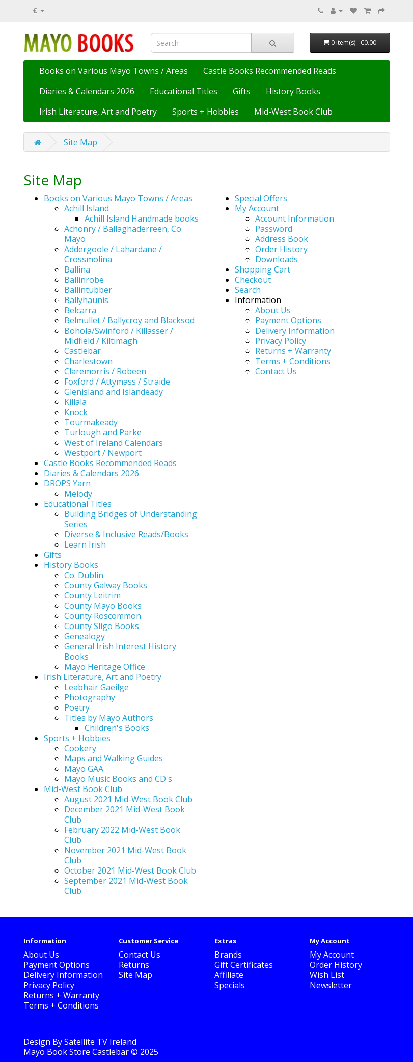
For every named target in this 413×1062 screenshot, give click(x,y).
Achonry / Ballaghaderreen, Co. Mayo (123, 233)
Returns (134, 964)
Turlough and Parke (103, 432)
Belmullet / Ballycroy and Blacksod (129, 320)
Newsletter (331, 985)
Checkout (253, 279)
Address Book (281, 238)
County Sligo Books (101, 626)
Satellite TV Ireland (100, 1041)
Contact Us (276, 371)
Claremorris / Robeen (105, 371)
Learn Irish (85, 544)
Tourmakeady (91, 422)
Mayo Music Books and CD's (118, 778)
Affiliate (228, 975)
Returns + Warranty (293, 351)
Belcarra (80, 310)
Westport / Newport (103, 452)
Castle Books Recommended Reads (269, 70)
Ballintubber (88, 289)
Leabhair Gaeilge (96, 687)
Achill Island (86, 208)
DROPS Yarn (67, 483)
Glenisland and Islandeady (113, 391)
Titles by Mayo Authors (108, 717)
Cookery (80, 748)
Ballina (77, 269)
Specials (229, 985)
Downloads (276, 259)
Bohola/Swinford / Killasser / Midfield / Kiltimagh (118, 335)
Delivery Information (295, 330)
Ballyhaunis (86, 300)
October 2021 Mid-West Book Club (130, 870)
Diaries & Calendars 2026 (86, 91)
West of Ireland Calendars (113, 442)
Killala (75, 401)
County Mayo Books (103, 605)
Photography (89, 697)
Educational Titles (183, 91)
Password (273, 228)
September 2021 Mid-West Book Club (126, 885)
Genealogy (84, 636)
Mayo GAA (83, 768)
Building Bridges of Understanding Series (130, 519)
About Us (273, 310)
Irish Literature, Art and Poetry (98, 111)
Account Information (294, 218)
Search (248, 289)
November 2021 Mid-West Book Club (125, 855)
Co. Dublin (83, 575)
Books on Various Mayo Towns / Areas (113, 70)
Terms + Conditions (293, 361)
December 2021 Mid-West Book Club (124, 814)
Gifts (242, 91)
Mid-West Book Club (293, 111)
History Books (293, 91)
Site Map (80, 142)
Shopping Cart (262, 269)
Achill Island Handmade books (142, 218)
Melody (78, 493)
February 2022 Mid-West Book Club (122, 835)
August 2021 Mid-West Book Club (128, 799)
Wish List (327, 975)
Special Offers (261, 198)
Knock (76, 412)
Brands (228, 954)
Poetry (77, 707)
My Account (257, 208)
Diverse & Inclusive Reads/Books (126, 534)
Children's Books (117, 727)
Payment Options (288, 320)
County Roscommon (102, 615)
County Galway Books (105, 585)
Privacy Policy (280, 340)
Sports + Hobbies (205, 111)
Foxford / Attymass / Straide (117, 381)
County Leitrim (92, 595)
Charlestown (88, 361)
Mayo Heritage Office (104, 666)
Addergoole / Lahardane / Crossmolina (113, 254)
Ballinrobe (84, 279)
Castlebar (82, 351)
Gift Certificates (243, 964)
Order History (281, 249)
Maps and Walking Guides (113, 758)
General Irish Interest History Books (120, 651)
